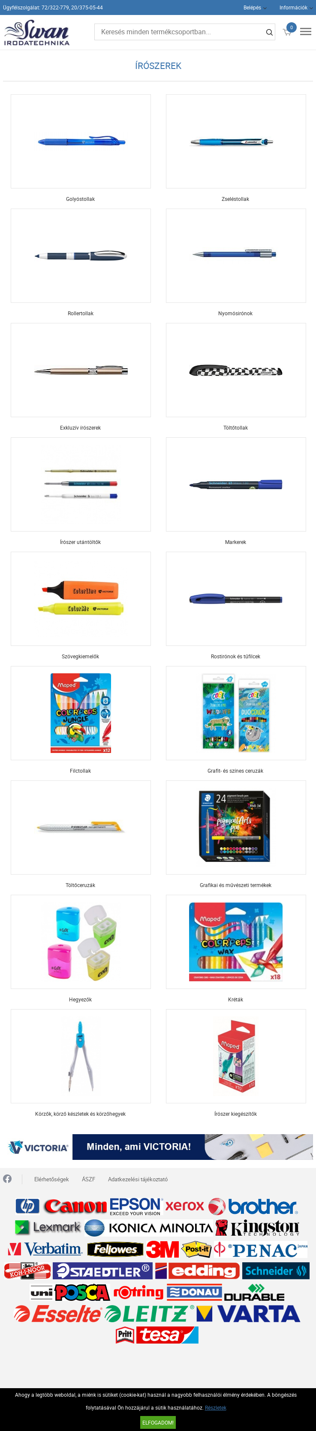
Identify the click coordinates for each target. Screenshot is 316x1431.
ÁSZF (88, 1179)
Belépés (252, 7)
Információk (293, 7)
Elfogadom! (158, 1422)
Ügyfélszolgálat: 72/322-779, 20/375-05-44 (53, 7)
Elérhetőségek (51, 1179)
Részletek (215, 1407)
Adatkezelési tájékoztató (138, 1179)
